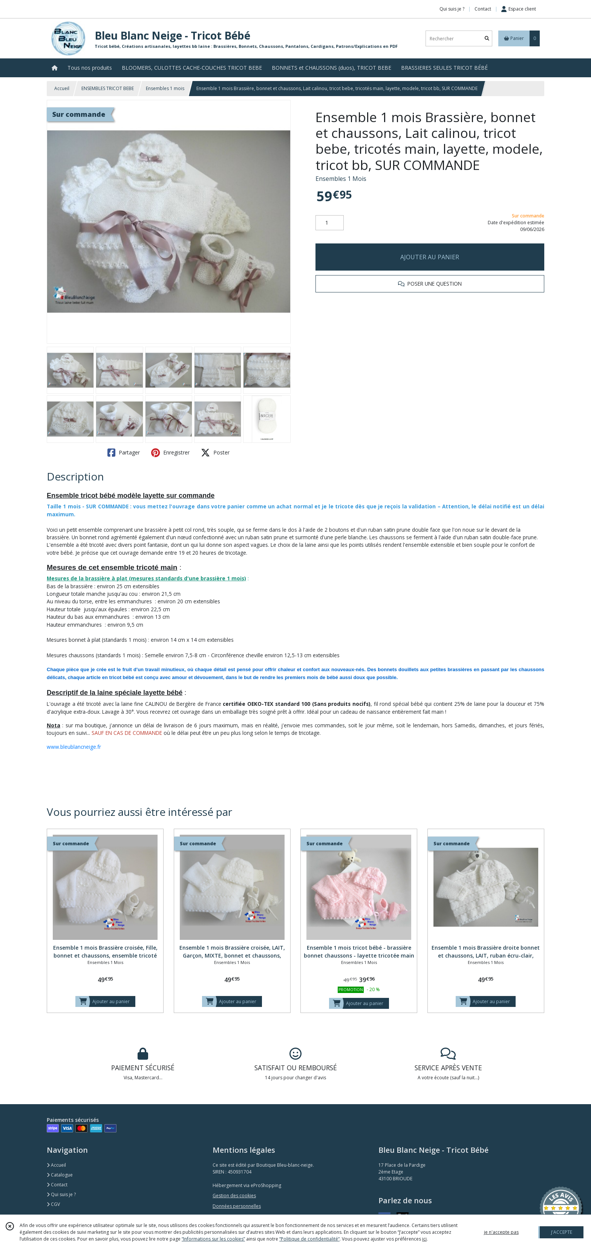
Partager (123, 452)
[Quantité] (329, 222)
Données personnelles (237, 1206)
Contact (483, 9)
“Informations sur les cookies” (213, 1239)
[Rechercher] (487, 38)
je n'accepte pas (501, 1232)
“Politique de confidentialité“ (309, 1239)
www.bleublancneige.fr (74, 746)
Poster (215, 452)
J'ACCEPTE (561, 1232)
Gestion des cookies (234, 1195)
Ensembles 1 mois (165, 88)
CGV (53, 1204)
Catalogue (60, 1175)
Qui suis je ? (61, 1194)
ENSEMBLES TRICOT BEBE (107, 88)
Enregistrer (170, 452)
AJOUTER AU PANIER (429, 257)
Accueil (61, 88)
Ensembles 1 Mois (340, 178)
